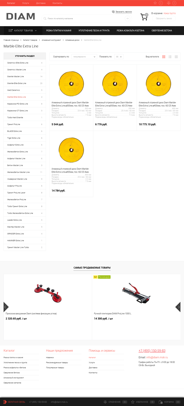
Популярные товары (55, 367)
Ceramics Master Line (16, 70)
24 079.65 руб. (149, 318)
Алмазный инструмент (14, 378)
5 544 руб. (71, 126)
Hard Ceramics (13, 90)
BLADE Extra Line (14, 131)
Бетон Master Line (15, 165)
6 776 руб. (115, 126)
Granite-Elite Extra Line (16, 83)
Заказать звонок (124, 12)
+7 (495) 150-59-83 (152, 351)
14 (41, 76)
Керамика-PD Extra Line (17, 104)
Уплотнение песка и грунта (94, 30)
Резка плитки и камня (58, 30)
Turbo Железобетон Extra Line (20, 213)
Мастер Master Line (15, 227)
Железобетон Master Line (18, 172)
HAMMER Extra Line (15, 240)
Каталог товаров (23, 30)
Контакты (57, 3)
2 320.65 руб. (16, 318)
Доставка (41, 3)
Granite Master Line (15, 76)
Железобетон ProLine (16, 199)
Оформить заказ (164, 18)
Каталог (11, 3)
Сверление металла (12, 383)
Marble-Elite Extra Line (16, 97)
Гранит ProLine (13, 124)
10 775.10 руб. (158, 126)
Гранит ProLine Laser (16, 193)
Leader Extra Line (14, 220)
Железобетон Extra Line (17, 152)
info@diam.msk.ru (157, 357)
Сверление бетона (162, 30)
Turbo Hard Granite (15, 117)
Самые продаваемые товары (92, 267)
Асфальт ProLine (14, 186)
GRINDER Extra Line (15, 234)
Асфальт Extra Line (15, 145)
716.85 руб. (101, 318)
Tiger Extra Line (13, 138)
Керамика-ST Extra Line (17, 111)
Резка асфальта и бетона (130, 30)
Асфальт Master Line (16, 158)
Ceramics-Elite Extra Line (17, 63)
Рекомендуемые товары (57, 362)
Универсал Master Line (17, 179)
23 (41, 83)
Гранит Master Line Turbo (18, 247)
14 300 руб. (59, 318)
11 (41, 172)
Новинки (50, 357)
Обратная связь (14, 402)
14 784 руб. (71, 192)
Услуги (25, 3)
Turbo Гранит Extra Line (17, 206)
